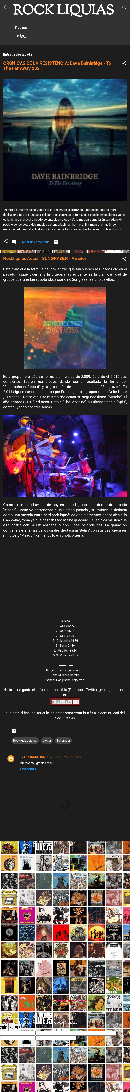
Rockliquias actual (25, 740)
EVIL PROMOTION (32, 757)
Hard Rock (27, 36)
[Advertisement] (65, 872)
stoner (47, 740)
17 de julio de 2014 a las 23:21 (64, 757)
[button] (124, 64)
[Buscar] (124, 8)
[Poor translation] (14, 1027)
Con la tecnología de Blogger (65, 1000)
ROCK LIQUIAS (63, 11)
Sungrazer (63, 740)
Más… (50, 36)
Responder (28, 769)
